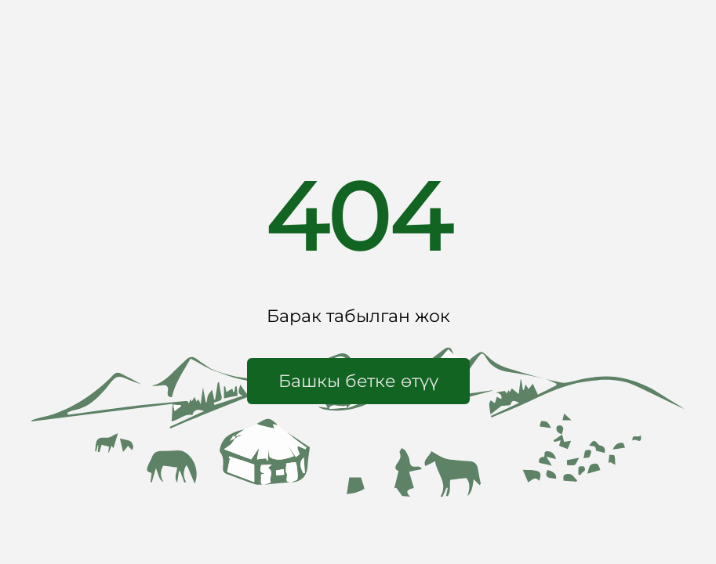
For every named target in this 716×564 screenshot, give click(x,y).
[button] (358, 381)
